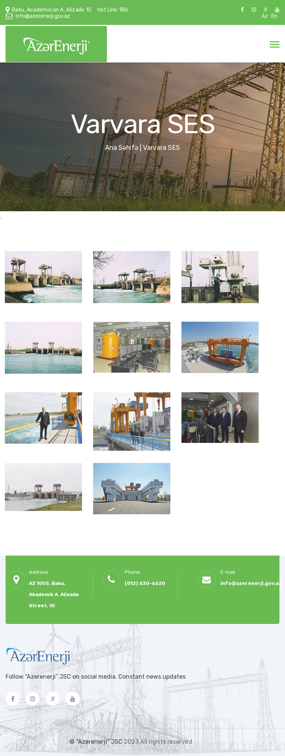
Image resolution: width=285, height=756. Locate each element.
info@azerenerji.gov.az (43, 16)
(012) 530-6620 (145, 583)
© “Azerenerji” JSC (96, 741)
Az (265, 16)
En (274, 16)
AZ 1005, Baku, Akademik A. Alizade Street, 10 (54, 594)
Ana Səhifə (121, 148)
